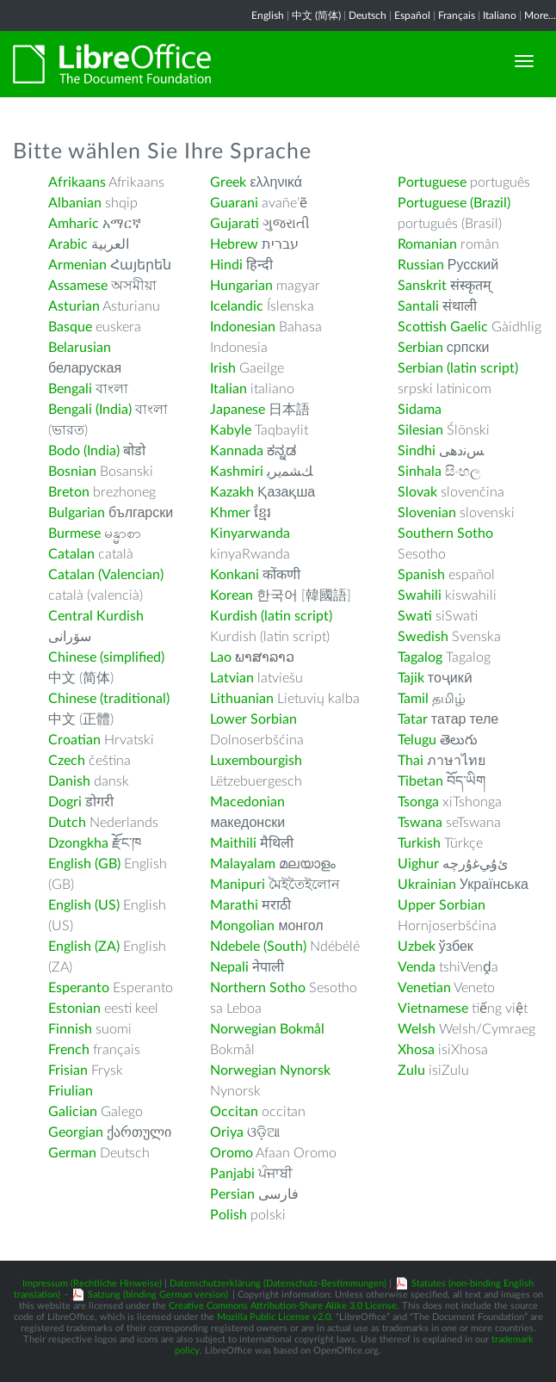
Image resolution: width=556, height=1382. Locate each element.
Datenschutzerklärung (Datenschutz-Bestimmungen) (278, 1283)
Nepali (229, 967)
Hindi (226, 265)
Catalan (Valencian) (106, 575)
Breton (69, 492)
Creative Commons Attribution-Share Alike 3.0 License (283, 1306)
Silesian (420, 430)
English (267, 15)
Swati (415, 616)
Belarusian (79, 348)
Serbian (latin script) (458, 368)
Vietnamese (433, 1008)
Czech (66, 761)
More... (540, 15)
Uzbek (417, 946)
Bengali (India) (90, 409)
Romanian (427, 244)
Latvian (232, 678)
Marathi (234, 905)
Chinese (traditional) (109, 699)
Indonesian (242, 327)
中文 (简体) (316, 15)
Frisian (68, 1070)
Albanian (75, 203)
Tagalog (420, 657)
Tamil (413, 699)
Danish (69, 781)
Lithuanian (242, 699)
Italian (228, 389)
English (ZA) (84, 946)
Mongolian (242, 926)
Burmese (74, 533)
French (69, 1050)
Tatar (413, 719)
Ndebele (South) (258, 946)
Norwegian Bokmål (267, 1029)
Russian (421, 265)
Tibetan (420, 781)
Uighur (418, 864)
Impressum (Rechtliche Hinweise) (92, 1283)
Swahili (421, 595)
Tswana (420, 823)
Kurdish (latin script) (271, 616)
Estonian (74, 1008)
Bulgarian (76, 513)
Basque (70, 327)
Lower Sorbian (253, 719)
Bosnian (72, 471)
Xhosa (416, 1050)
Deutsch (367, 15)
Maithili (233, 843)
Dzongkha (78, 843)
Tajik (411, 678)
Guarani (234, 203)
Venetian (424, 988)
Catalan (71, 554)
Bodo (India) (84, 451)
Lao (221, 657)
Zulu (411, 1070)
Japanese (237, 409)
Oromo (231, 1153)
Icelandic (236, 306)
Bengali (70, 389)
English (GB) (84, 864)
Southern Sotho (445, 533)
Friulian (70, 1091)
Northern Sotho (258, 988)
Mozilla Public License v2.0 (274, 1317)
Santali (418, 306)
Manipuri (237, 885)
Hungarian (241, 286)
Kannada (236, 451)
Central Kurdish (96, 616)
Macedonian (247, 802)
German (72, 1153)
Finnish (70, 1029)
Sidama (420, 409)
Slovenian (427, 513)
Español (412, 15)
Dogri (65, 802)
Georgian (75, 1132)
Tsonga (418, 802)
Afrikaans (77, 182)
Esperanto (78, 988)
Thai (410, 761)
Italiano (499, 15)
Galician (72, 1112)
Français (456, 15)
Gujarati (234, 224)
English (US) (84, 905)
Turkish (419, 843)
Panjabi (232, 1174)
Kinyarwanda (250, 533)
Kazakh (232, 492)
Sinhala (420, 471)
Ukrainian (427, 885)
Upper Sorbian (441, 905)
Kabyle (230, 430)
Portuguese (432, 182)
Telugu (417, 740)
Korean (231, 595)
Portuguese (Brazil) (454, 203)
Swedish (423, 637)
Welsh (417, 1029)
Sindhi (417, 451)
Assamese (78, 286)
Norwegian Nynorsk (270, 1070)
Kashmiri (236, 471)
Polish (228, 1215)
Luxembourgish (256, 761)
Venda (417, 967)
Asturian (74, 306)
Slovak (417, 492)
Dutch (67, 823)
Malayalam (242, 864)
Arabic (68, 244)
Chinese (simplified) (106, 657)
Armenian (77, 265)
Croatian (74, 740)
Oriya (227, 1132)
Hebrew (234, 244)
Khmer (230, 513)
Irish (223, 368)
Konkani (234, 575)
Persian (232, 1194)
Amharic (73, 224)
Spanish (421, 575)
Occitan (234, 1112)
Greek (228, 182)
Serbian (420, 348)
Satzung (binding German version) (158, 1294)
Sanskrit (422, 286)
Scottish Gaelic (443, 327)
